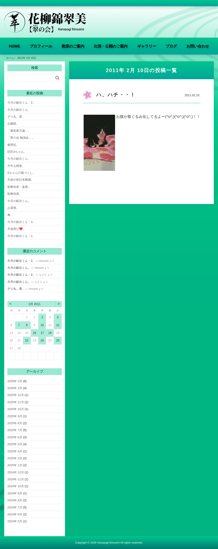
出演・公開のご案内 (111, 46)
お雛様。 (13, 123)
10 (42, 325)
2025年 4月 (14, 451)
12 (58, 325)
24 (42, 340)
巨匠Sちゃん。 (17, 151)
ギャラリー (146, 46)
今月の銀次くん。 (19, 109)
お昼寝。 (13, 207)
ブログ (171, 46)
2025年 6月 (14, 437)
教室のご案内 (73, 46)
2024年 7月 (14, 507)
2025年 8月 (14, 423)
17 (42, 332)
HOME (14, 46)
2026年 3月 (14, 381)
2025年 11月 (15, 402)
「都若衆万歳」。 (19, 130)
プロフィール (41, 46)
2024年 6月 (14, 514)
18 (50, 332)
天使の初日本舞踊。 (20, 179)
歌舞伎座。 (14, 193)
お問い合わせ (197, 46)
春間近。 (13, 144)
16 (34, 332)
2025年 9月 (14, 416)
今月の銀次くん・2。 (21, 102)
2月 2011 (35, 304)
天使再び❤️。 (16, 228)
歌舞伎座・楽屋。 (19, 186)
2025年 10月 (15, 409)
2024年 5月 (14, 521)
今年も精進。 (16, 165)
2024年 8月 (14, 500)
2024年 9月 (14, 493)
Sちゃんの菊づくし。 (21, 172)
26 (58, 340)
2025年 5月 (14, 444)
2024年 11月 (15, 479)
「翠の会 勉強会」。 (21, 137)
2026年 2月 (14, 388)
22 (27, 340)
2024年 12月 (15, 472)
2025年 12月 (15, 395)
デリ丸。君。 (16, 116)
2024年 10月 (15, 486)
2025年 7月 (14, 430)
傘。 (10, 214)
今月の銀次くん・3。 (21, 222)
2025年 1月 (14, 465)
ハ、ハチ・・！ (116, 94)
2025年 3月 (14, 458)
